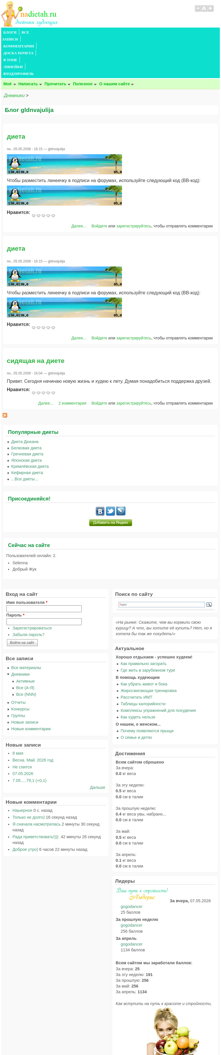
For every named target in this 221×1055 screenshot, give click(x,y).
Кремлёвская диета (30, 425)
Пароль (15, 573)
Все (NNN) (26, 653)
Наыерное (22, 769)
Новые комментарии (31, 687)
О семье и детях (136, 696)
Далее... (78, 184)
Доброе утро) (25, 808)
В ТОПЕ (129, 32)
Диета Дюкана (25, 400)
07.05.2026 (22, 732)
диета (16, 95)
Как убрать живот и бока (144, 642)
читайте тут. (131, 1015)
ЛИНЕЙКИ (150, 32)
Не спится (22, 725)
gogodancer (131, 865)
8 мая (17, 712)
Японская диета (26, 419)
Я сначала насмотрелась (36, 782)
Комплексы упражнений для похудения (158, 669)
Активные (25, 639)
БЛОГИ (10, 32)
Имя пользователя (26, 561)
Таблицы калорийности (143, 662)
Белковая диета (26, 406)
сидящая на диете (35, 319)
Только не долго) (28, 776)
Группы (18, 674)
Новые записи (24, 681)
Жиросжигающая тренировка (149, 649)
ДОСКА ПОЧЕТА (102, 32)
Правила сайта (82, 1039)
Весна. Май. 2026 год (32, 718)
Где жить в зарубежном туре (148, 629)
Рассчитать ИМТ (136, 656)
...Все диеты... (24, 437)
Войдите (99, 184)
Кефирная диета (27, 431)
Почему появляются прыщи (147, 689)
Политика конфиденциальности (123, 1039)
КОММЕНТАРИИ (66, 32)
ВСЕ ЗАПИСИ (34, 32)
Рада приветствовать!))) (36, 795)
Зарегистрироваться (32, 586)
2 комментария (72, 362)
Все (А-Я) (25, 646)
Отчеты (18, 661)
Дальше (97, 746)
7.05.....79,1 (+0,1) (29, 739)
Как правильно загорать (143, 622)
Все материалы (26, 626)
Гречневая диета (27, 412)
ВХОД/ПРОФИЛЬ (180, 32)
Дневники (14, 54)
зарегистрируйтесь (133, 184)
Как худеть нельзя (138, 675)
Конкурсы (20, 667)
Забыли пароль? (28, 593)
